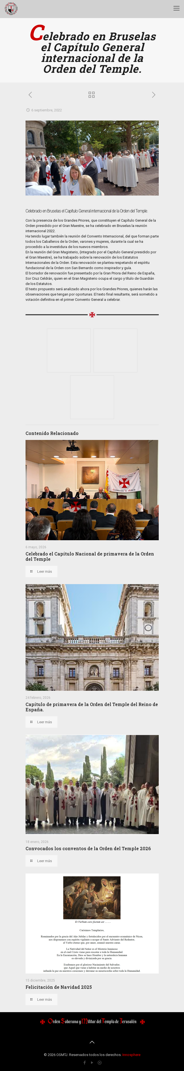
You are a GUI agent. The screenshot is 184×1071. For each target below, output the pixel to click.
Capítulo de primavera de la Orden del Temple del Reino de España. (92, 706)
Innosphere (131, 1055)
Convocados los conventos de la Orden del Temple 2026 (88, 848)
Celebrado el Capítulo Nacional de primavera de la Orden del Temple (90, 556)
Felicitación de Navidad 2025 (59, 987)
